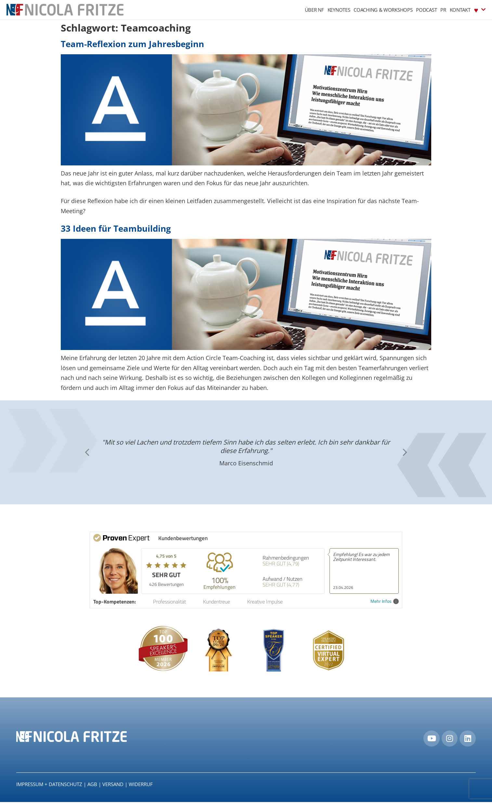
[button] (405, 452)
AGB (92, 785)
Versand (112, 785)
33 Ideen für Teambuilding (116, 228)
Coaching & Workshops (383, 9)
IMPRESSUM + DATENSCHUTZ (49, 785)
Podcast (426, 9)
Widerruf (141, 785)
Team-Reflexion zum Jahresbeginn (132, 44)
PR (443, 9)
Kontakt (460, 9)
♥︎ (480, 9)
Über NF (314, 9)
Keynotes (339, 9)
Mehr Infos (384, 601)
